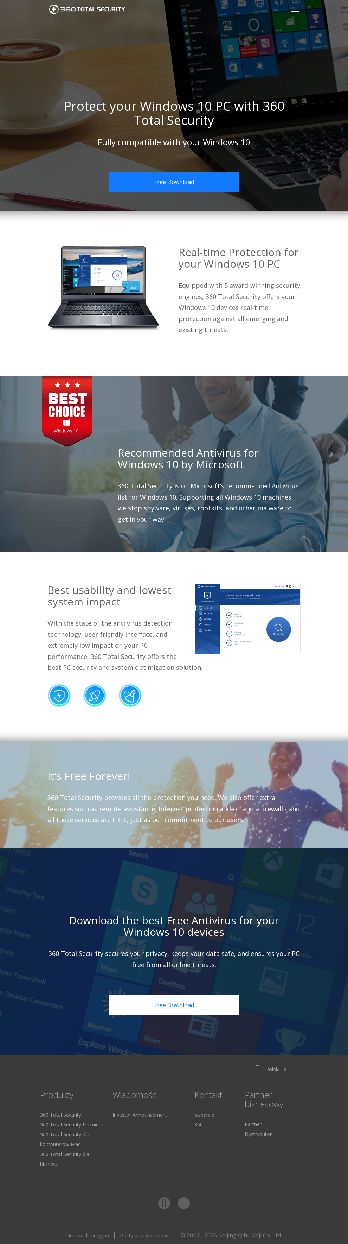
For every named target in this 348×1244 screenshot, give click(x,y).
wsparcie (204, 1114)
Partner (253, 1124)
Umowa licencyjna (87, 1235)
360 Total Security (89, 9)
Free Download (174, 182)
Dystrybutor (258, 1134)
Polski (270, 1069)
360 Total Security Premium (71, 1124)
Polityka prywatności (144, 1235)
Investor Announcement (139, 1114)
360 (198, 1124)
